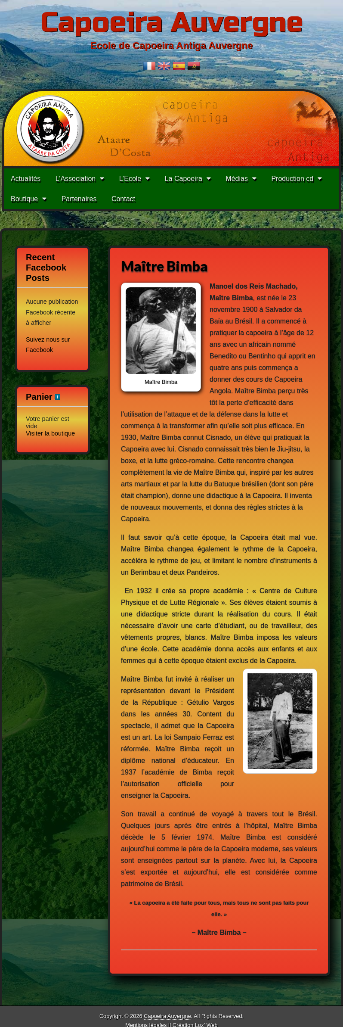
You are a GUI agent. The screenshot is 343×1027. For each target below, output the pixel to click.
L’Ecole (130, 178)
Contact (123, 198)
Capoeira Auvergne (171, 22)
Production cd (292, 178)
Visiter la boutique (50, 433)
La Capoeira (183, 178)
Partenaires (79, 198)
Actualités (25, 178)
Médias (237, 178)
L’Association (76, 178)
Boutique (24, 198)
